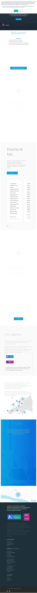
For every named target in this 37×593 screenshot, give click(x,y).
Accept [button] (16, 10)
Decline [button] (21, 10)
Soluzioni (18, 19)
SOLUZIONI (18, 318)
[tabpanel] (18, 15)
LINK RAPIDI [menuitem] (9, 574)
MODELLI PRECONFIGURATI (18, 68)
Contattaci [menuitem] (9, 580)
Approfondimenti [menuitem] (10, 579)
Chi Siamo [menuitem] (8, 578)
